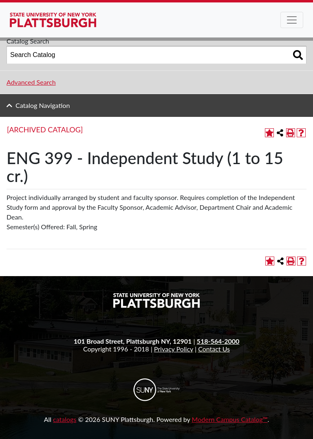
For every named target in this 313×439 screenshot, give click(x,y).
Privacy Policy (173, 349)
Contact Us (214, 349)
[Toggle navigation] (291, 20)
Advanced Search (31, 82)
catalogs (64, 419)
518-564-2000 (218, 341)
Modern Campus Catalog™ (230, 419)
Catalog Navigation (42, 105)
